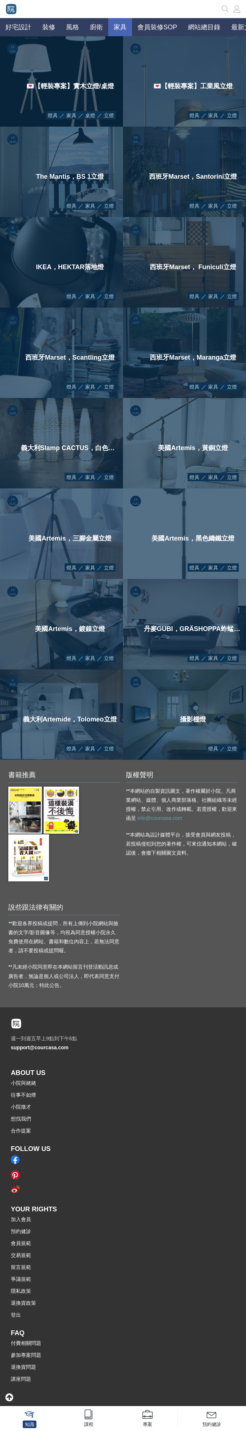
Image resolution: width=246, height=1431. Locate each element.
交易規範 (21, 1255)
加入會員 (21, 1219)
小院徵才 (21, 1107)
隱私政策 (21, 1291)
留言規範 (21, 1267)
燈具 (53, 115)
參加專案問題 (26, 1355)
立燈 (109, 115)
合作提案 (21, 1131)
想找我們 (21, 1119)
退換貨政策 (23, 1303)
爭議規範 (21, 1279)
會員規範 (21, 1243)
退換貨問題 (23, 1367)
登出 (16, 1315)
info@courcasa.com (159, 818)
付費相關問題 (26, 1343)
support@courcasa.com (40, 1047)
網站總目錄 (204, 27)
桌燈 (90, 115)
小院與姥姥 (23, 1083)
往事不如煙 (23, 1095)
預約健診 (21, 1231)
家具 (71, 115)
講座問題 (21, 1379)
